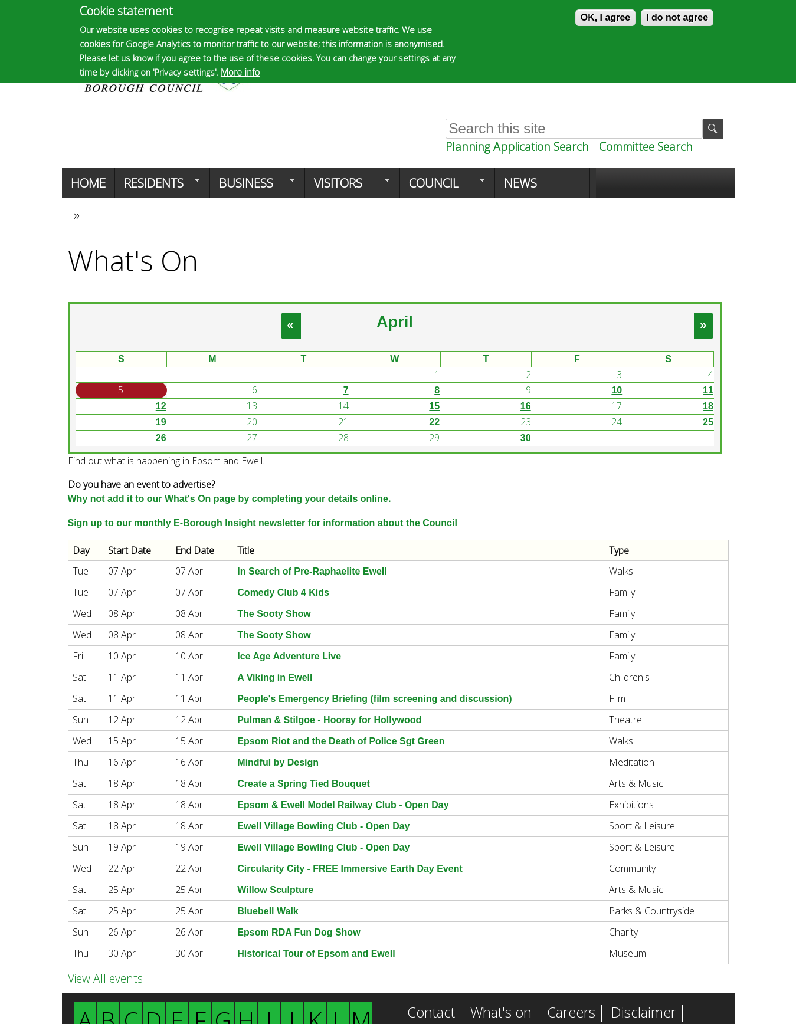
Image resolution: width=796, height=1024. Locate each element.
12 (161, 406)
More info (240, 72)
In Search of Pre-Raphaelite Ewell (311, 571)
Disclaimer (643, 1013)
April (394, 322)
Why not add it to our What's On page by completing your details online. (229, 499)
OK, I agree (605, 17)
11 (708, 390)
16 (525, 406)
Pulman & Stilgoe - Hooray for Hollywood (329, 720)
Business (252, 186)
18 (708, 406)
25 (708, 422)
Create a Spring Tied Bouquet (303, 784)
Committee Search (646, 147)
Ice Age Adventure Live (289, 656)
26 (161, 438)
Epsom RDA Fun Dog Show (298, 932)
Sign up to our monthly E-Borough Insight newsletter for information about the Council (262, 523)
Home (88, 183)
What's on (501, 1013)
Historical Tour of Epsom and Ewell (316, 953)
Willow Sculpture (275, 890)
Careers (571, 1013)
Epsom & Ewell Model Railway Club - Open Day (342, 805)
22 (434, 422)
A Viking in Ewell (274, 677)
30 (525, 438)
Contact (431, 1013)
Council (442, 186)
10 (616, 390)
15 (434, 406)
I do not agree (677, 17)
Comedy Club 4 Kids (283, 593)
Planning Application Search (517, 147)
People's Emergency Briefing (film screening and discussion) (374, 699)
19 (161, 422)
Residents (157, 186)
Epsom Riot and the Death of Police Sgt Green (340, 741)
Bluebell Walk (267, 911)
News (520, 183)
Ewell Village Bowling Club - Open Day (323, 826)
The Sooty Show (273, 614)
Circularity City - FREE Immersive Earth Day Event (349, 869)
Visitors (347, 186)
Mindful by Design (278, 762)
